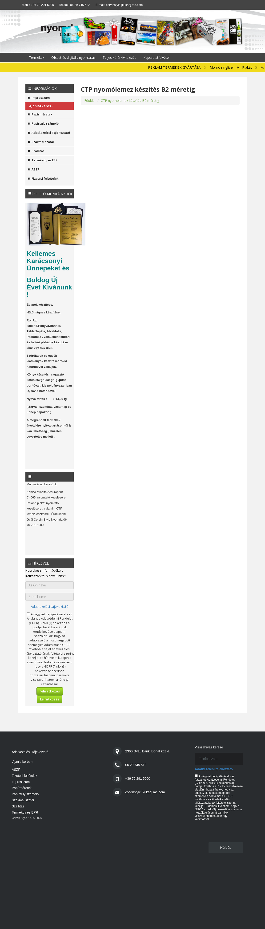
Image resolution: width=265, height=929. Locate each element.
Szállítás (36, 151)
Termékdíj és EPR (42, 160)
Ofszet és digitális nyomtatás (73, 57)
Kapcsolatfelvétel (156, 57)
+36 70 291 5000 (42, 5)
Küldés (225, 848)
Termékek (36, 57)
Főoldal (89, 100)
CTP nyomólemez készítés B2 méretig (130, 100)
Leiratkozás (49, 699)
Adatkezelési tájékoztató (49, 606)
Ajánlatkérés (41, 106)
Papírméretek (40, 114)
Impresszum (39, 97)
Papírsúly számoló (43, 123)
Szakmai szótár (41, 142)
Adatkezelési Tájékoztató (49, 132)
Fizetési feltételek (43, 178)
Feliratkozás (50, 691)
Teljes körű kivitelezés (119, 57)
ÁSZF (33, 169)
